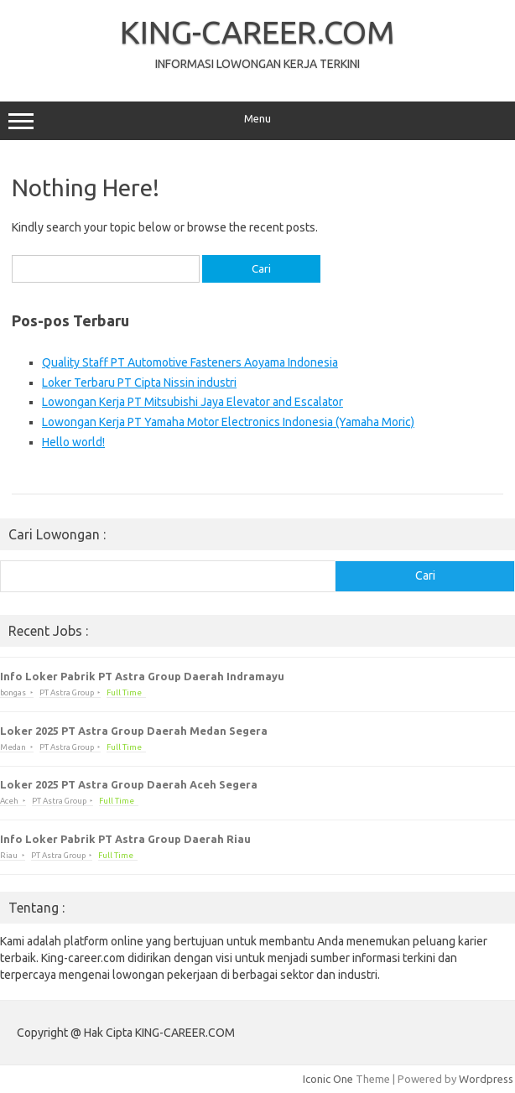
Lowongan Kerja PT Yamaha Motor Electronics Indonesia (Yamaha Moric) (228, 422)
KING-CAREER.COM (257, 31)
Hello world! (73, 442)
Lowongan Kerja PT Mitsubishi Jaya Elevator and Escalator (192, 402)
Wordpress (486, 1079)
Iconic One (328, 1079)
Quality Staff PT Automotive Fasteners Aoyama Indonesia (190, 362)
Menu (257, 120)
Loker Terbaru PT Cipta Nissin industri (139, 382)
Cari (425, 575)
